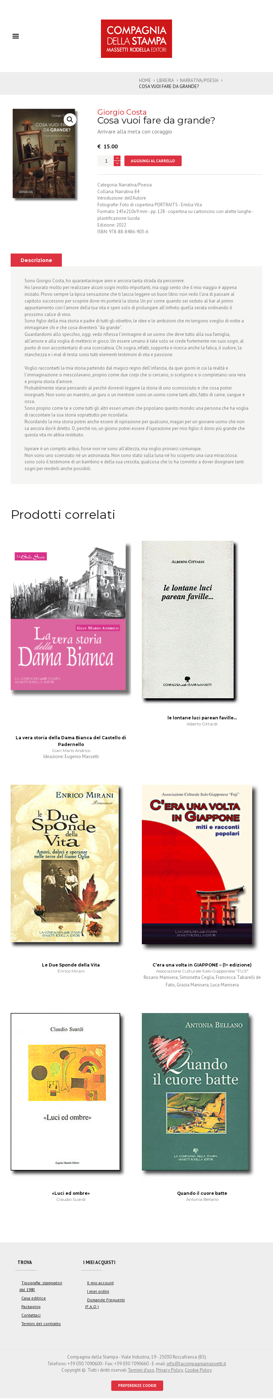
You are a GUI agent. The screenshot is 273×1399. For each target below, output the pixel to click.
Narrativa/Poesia (199, 80)
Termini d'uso (141, 1371)
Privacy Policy (169, 1371)
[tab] (36, 260)
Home (145, 80)
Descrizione (37, 260)
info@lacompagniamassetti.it (196, 1364)
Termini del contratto (40, 1324)
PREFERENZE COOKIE (137, 1386)
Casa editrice (33, 1298)
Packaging (30, 1307)
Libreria (165, 80)
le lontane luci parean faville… (202, 718)
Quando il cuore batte (202, 1193)
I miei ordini (98, 1292)
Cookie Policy (198, 1371)
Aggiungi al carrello (153, 160)
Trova (25, 1263)
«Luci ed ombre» (71, 1193)
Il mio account (100, 1283)
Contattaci (30, 1315)
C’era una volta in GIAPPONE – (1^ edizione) (202, 965)
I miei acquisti (100, 1263)
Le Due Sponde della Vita (71, 965)
